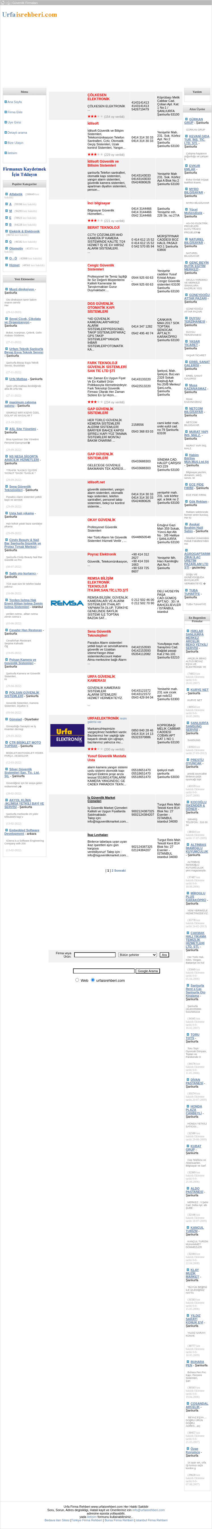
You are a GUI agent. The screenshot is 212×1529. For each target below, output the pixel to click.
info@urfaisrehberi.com (148, 1510)
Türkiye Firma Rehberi (86, 1520)
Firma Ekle (15, 112)
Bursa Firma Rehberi (119, 1520)
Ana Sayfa (14, 102)
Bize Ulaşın (16, 142)
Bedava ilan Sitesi (57, 1520)
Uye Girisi (14, 122)
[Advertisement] (134, 45)
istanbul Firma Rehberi (152, 1520)
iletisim (12, 153)
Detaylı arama (17, 132)
